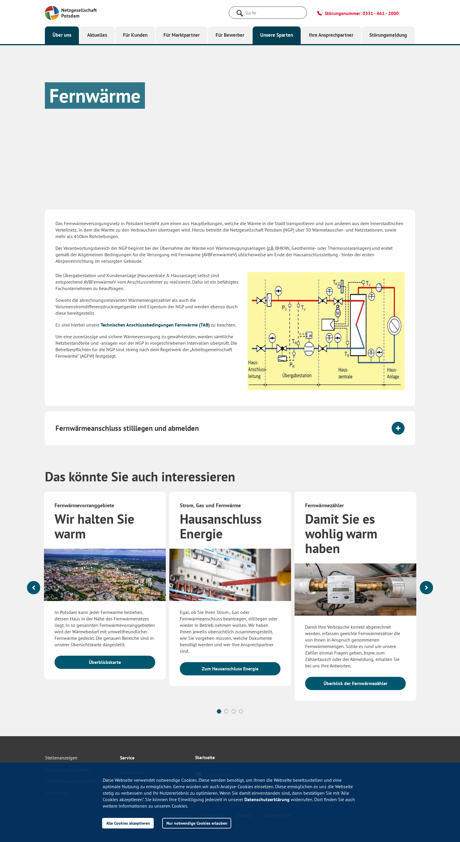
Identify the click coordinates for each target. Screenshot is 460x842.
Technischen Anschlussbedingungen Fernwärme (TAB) (155, 325)
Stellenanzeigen (61, 758)
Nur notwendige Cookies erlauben (196, 823)
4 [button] (241, 711)
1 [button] (219, 711)
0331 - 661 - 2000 (381, 13)
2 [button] (226, 711)
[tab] (230, 428)
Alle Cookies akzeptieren (128, 823)
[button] (230, 428)
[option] (105, 588)
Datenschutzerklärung (267, 799)
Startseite (205, 757)
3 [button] (233, 711)
